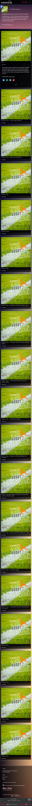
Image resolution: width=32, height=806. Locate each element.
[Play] (4, 804)
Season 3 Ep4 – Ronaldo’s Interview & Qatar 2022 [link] (15, 305)
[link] (1, 6)
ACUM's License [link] (22, 785)
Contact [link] (4, 779)
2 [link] (4, 762)
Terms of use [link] (5, 777)
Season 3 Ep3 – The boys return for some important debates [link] (16, 343)
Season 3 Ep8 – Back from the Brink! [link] (11, 157)
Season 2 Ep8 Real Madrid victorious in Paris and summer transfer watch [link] (15, 495)
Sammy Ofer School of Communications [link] (10, 770)
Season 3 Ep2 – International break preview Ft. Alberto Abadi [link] (14, 381)
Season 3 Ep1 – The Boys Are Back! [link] (11, 419)
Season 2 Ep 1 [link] (5, 756)
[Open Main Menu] (29, 2)
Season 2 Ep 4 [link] (5, 645)
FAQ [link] (3, 778)
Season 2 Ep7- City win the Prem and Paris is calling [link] (16, 533)
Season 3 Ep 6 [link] (5, 231)
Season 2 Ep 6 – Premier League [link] (10, 570)
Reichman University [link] (6, 771)
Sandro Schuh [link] (9, 24)
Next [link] (7, 762)
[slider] (12, 804)
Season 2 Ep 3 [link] (5, 682)
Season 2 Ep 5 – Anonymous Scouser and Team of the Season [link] (15, 607)
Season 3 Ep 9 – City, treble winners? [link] (12, 120)
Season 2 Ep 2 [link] (5, 719)
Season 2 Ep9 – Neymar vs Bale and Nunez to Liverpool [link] (14, 456)
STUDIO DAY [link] (16, 794)
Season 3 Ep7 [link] (5, 194)
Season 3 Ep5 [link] (5, 268)
